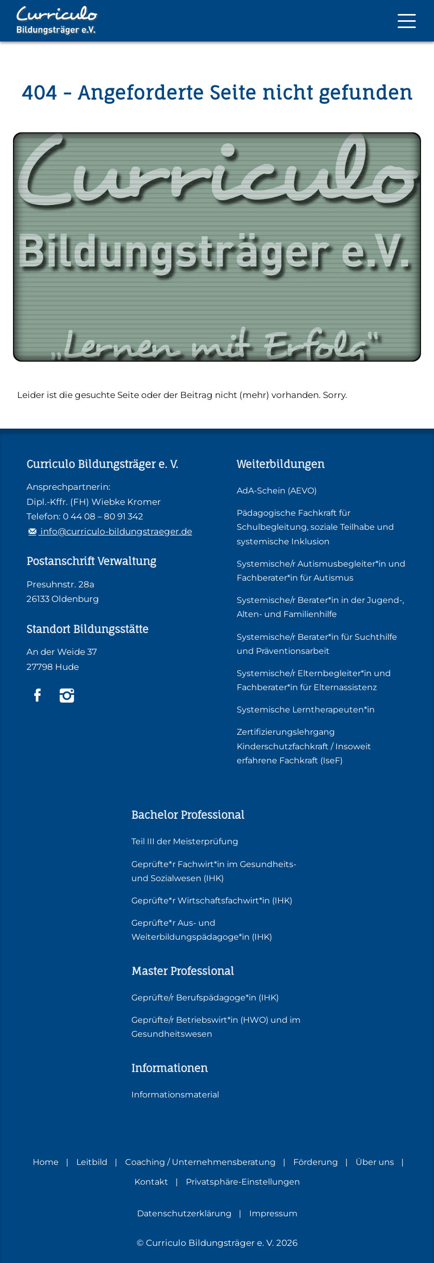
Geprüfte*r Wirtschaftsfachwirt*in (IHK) (211, 900)
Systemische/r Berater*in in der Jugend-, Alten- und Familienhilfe (320, 607)
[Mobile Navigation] (407, 21)
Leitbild (91, 1162)
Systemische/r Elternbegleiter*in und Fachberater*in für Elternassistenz (314, 680)
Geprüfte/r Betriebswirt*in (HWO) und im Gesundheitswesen (216, 1027)
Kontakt (151, 1182)
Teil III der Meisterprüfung (184, 841)
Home (46, 1162)
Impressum (273, 1213)
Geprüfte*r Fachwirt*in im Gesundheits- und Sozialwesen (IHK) (213, 871)
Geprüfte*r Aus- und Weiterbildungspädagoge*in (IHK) (201, 930)
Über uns (375, 1162)
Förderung (315, 1162)
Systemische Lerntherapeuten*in (306, 710)
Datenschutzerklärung (184, 1213)
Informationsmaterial (175, 1095)
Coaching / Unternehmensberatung (200, 1162)
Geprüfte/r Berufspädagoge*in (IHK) (205, 998)
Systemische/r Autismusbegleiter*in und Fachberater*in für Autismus (321, 571)
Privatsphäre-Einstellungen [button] (243, 1182)
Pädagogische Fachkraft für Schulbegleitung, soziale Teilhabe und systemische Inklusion (315, 527)
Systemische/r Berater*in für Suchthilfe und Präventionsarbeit (317, 644)
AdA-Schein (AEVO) (277, 491)
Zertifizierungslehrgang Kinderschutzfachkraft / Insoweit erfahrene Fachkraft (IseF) (304, 746)
